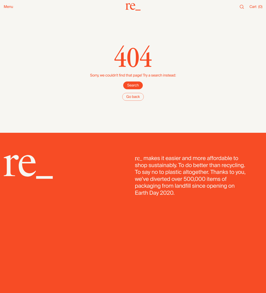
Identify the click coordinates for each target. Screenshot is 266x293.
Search (133, 85)
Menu (8, 7)
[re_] (133, 7)
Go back (133, 96)
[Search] (242, 7)
